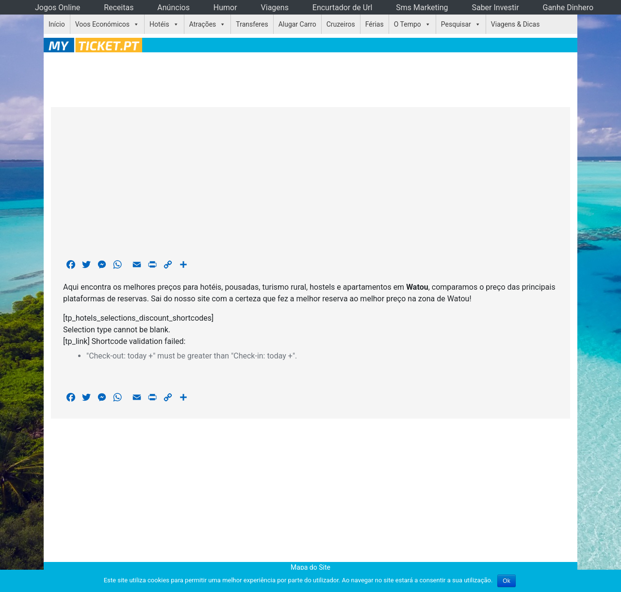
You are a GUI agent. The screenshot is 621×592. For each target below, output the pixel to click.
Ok (506, 580)
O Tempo (407, 24)
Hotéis (159, 24)
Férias (374, 24)
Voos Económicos (102, 24)
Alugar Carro (297, 24)
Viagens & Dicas (515, 24)
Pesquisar (456, 24)
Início (57, 24)
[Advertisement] (310, 78)
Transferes (252, 24)
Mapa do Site (310, 567)
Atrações (202, 24)
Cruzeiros (341, 24)
